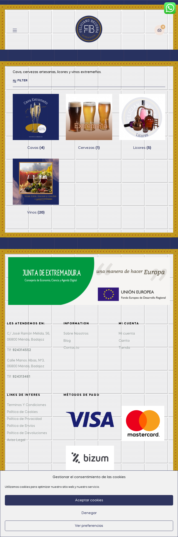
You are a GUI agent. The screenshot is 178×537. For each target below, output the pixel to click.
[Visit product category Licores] (142, 122)
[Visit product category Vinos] (36, 187)
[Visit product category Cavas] (36, 122)
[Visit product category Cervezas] (89, 122)
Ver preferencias (89, 525)
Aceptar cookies (89, 500)
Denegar (89, 513)
